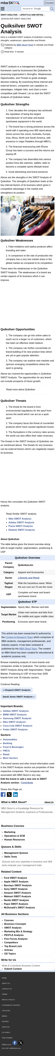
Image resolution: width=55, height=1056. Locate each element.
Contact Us (7, 989)
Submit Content (13, 969)
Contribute (27, 782)
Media (4, 1016)
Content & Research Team (19, 637)
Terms (4, 994)
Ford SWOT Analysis (15, 878)
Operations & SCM (14, 836)
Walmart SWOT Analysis (17, 896)
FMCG (6, 750)
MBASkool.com (15, 1048)
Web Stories (7, 1038)
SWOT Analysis (13, 927)
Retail (6, 754)
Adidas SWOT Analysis (21, 522)
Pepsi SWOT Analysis (16, 904)
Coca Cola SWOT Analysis (17, 726)
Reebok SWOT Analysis (22, 530)
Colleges (6, 1010)
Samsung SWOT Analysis (17, 718)
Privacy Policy (8, 1000)
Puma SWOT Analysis (21, 526)
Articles (8, 950)
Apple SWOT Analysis (16, 881)
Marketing (9, 832)
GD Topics (10, 953)
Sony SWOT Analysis (16, 889)
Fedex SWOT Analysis (15, 729)
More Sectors (10, 758)
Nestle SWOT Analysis (16, 900)
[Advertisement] (27, 59)
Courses (49, 3)
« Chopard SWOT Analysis (17, 690)
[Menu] (3, 8)
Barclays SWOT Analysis (18, 885)
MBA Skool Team (25, 45)
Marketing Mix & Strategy (18, 931)
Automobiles (10, 739)
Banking (7, 743)
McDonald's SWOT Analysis (19, 907)
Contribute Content (11, 1005)
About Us (49, 802)
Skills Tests (10, 856)
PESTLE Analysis (14, 935)
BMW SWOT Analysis (15, 714)
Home (4, 978)
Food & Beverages (13, 747)
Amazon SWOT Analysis (17, 893)
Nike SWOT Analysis (20, 518)
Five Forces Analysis (16, 939)
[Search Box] (35, 9)
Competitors (11, 942)
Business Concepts (15, 924)
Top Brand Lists (13, 946)
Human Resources (14, 839)
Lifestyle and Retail (28, 578)
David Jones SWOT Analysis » (18, 696)
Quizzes (5, 1021)
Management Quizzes (16, 853)
